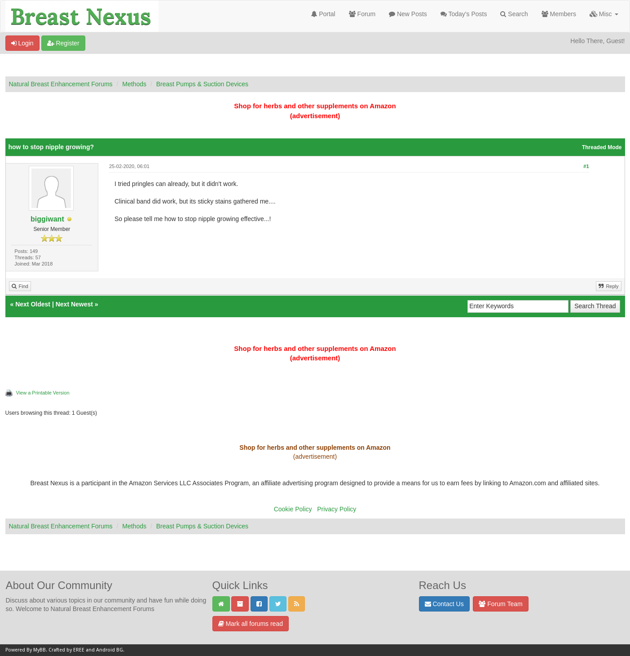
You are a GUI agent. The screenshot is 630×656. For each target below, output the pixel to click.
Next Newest (74, 304)
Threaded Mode (602, 147)
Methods (134, 84)
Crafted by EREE (66, 650)
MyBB (39, 650)
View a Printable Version (43, 392)
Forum (362, 14)
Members (559, 14)
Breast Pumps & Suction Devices (202, 84)
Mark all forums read (250, 623)
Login (22, 43)
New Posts (408, 14)
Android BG (109, 650)
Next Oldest (32, 304)
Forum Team (500, 603)
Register (63, 43)
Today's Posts (464, 14)
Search (514, 14)
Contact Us (444, 603)
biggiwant (47, 219)
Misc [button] (604, 14)
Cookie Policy (293, 509)
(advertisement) (315, 116)
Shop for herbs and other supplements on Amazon (315, 106)
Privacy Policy (336, 509)
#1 (586, 166)
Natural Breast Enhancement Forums (61, 84)
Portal (323, 14)
